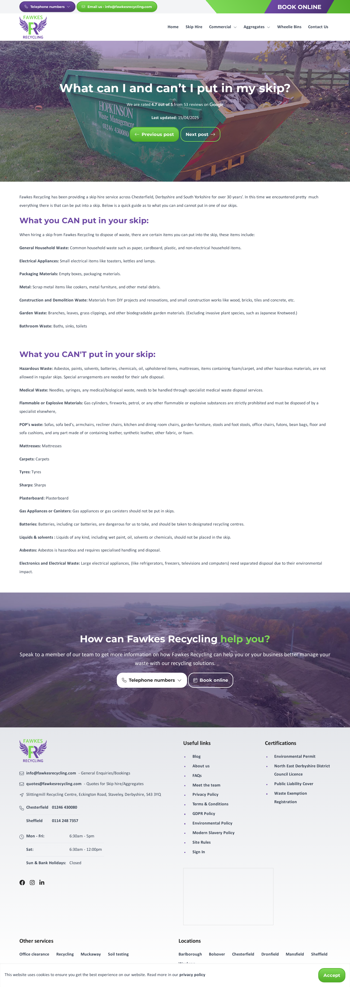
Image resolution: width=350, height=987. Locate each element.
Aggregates (257, 27)
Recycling (65, 954)
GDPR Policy (203, 814)
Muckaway (91, 954)
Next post (200, 134)
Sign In (198, 852)
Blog (196, 756)
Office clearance (34, 954)
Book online (210, 680)
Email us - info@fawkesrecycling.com (117, 7)
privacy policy (192, 975)
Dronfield (270, 954)
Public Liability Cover (293, 784)
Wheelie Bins (289, 27)
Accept (331, 975)
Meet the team (206, 785)
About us (200, 766)
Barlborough (190, 954)
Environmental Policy (212, 823)
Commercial (223, 27)
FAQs (197, 776)
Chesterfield (243, 954)
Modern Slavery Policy (213, 833)
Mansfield (295, 954)
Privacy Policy (205, 794)
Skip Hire (194, 27)
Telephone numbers (47, 7)
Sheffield (319, 954)
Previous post (154, 134)
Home (173, 27)
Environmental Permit (295, 756)
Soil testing (118, 954)
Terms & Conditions (210, 804)
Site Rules (201, 842)
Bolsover (217, 954)
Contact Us (318, 27)
